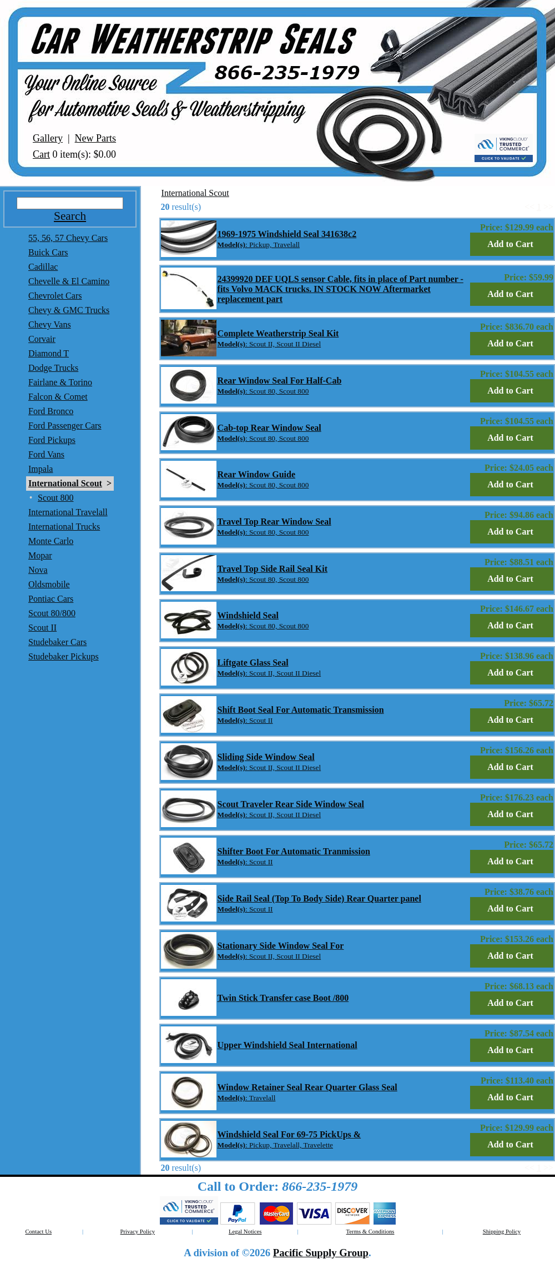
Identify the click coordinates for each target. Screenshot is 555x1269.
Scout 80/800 (51, 613)
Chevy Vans (49, 324)
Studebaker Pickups (63, 656)
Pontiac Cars (50, 598)
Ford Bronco (50, 411)
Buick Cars (48, 252)
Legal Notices (245, 1231)
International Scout (65, 483)
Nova (38, 570)
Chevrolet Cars (55, 295)
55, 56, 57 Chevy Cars (68, 238)
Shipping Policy (502, 1231)
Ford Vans (46, 454)
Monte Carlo (50, 541)
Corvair (42, 339)
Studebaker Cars (57, 642)
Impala (40, 469)
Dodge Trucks (53, 367)
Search (70, 216)
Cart (41, 154)
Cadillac (43, 266)
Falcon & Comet (58, 396)
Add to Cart (510, 244)
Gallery (48, 138)
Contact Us (38, 1231)
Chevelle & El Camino (68, 281)
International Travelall (68, 512)
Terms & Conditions (370, 1231)
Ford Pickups (51, 440)
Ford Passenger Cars (65, 425)
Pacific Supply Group (321, 1252)
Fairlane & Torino (60, 382)
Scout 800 (55, 497)
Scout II (42, 627)
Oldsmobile (49, 584)
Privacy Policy (137, 1231)
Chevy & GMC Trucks (68, 310)
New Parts (96, 138)
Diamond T (48, 353)
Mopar (40, 555)
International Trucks (64, 526)
